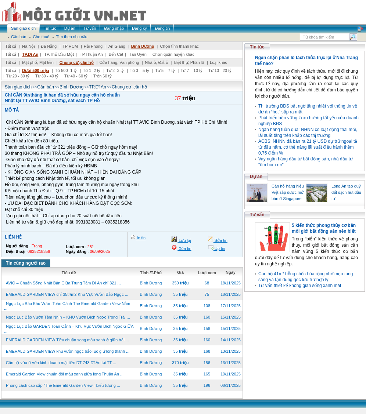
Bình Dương (142, 46)
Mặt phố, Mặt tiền (38, 62)
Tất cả (10, 46)
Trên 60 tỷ (102, 76)
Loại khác (218, 62)
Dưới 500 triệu (35, 70)
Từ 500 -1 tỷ (66, 70)
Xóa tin (184, 248)
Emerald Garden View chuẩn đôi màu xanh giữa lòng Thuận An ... (64, 374)
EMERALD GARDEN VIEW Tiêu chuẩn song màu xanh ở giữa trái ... (67, 340)
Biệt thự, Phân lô (189, 62)
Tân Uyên (138, 54)
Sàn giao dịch (18, 87)
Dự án (256, 176)
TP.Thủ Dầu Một (59, 54)
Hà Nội (28, 46)
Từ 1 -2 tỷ (91, 70)
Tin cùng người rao (26, 263)
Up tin (219, 248)
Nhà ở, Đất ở (156, 62)
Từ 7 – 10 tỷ (191, 70)
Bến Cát (116, 54)
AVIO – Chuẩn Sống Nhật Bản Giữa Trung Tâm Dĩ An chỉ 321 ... (63, 283)
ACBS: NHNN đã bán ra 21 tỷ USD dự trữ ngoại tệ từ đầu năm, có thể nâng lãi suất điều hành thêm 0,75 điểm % (307, 147)
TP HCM (70, 46)
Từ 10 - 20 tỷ (220, 70)
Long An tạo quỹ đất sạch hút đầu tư (346, 192)
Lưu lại (184, 240)
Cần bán (45, 87)
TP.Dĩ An (30, 54)
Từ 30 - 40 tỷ (46, 76)
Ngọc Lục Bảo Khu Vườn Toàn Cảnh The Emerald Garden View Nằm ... (67, 305)
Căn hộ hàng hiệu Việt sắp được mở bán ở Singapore (288, 192)
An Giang (116, 46)
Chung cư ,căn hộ (77, 62)
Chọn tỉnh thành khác (179, 46)
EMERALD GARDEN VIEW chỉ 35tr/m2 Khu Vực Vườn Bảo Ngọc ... (67, 294)
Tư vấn (257, 214)
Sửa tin (220, 240)
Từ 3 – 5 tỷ (139, 70)
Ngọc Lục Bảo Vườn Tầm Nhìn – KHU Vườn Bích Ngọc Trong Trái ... (68, 317)
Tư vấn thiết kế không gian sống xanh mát (299, 285)
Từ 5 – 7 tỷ (165, 70)
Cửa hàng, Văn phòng (119, 62)
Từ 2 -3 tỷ (115, 70)
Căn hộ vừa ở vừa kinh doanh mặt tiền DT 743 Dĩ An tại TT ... (61, 362)
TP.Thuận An (91, 54)
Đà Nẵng (49, 46)
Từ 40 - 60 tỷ (75, 76)
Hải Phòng (93, 46)
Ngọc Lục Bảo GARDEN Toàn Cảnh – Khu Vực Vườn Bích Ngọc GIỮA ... (68, 328)
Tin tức (257, 47)
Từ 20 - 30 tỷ (17, 76)
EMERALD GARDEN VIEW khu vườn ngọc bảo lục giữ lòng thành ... (67, 351)
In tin (141, 238)
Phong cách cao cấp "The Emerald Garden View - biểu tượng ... (63, 385)
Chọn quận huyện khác (173, 54)
